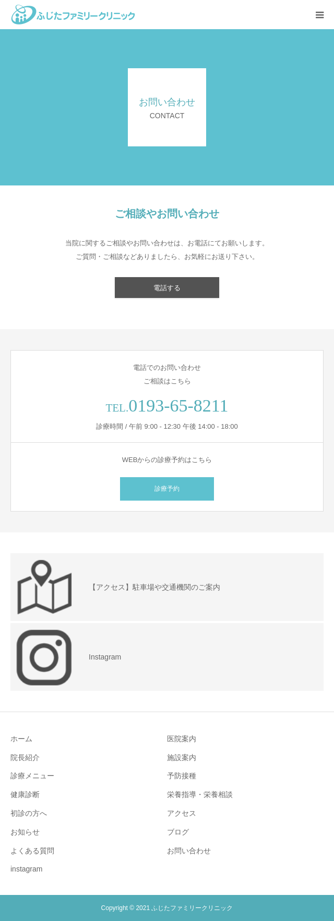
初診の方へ (28, 813)
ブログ (178, 832)
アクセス (181, 813)
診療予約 (167, 488)
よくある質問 (32, 851)
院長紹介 (25, 757)
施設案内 (181, 757)
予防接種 (181, 775)
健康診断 (25, 794)
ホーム (21, 739)
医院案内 (181, 739)
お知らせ (25, 832)
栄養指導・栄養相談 (200, 794)
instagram (26, 869)
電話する (167, 288)
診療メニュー (32, 775)
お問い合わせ (189, 851)
